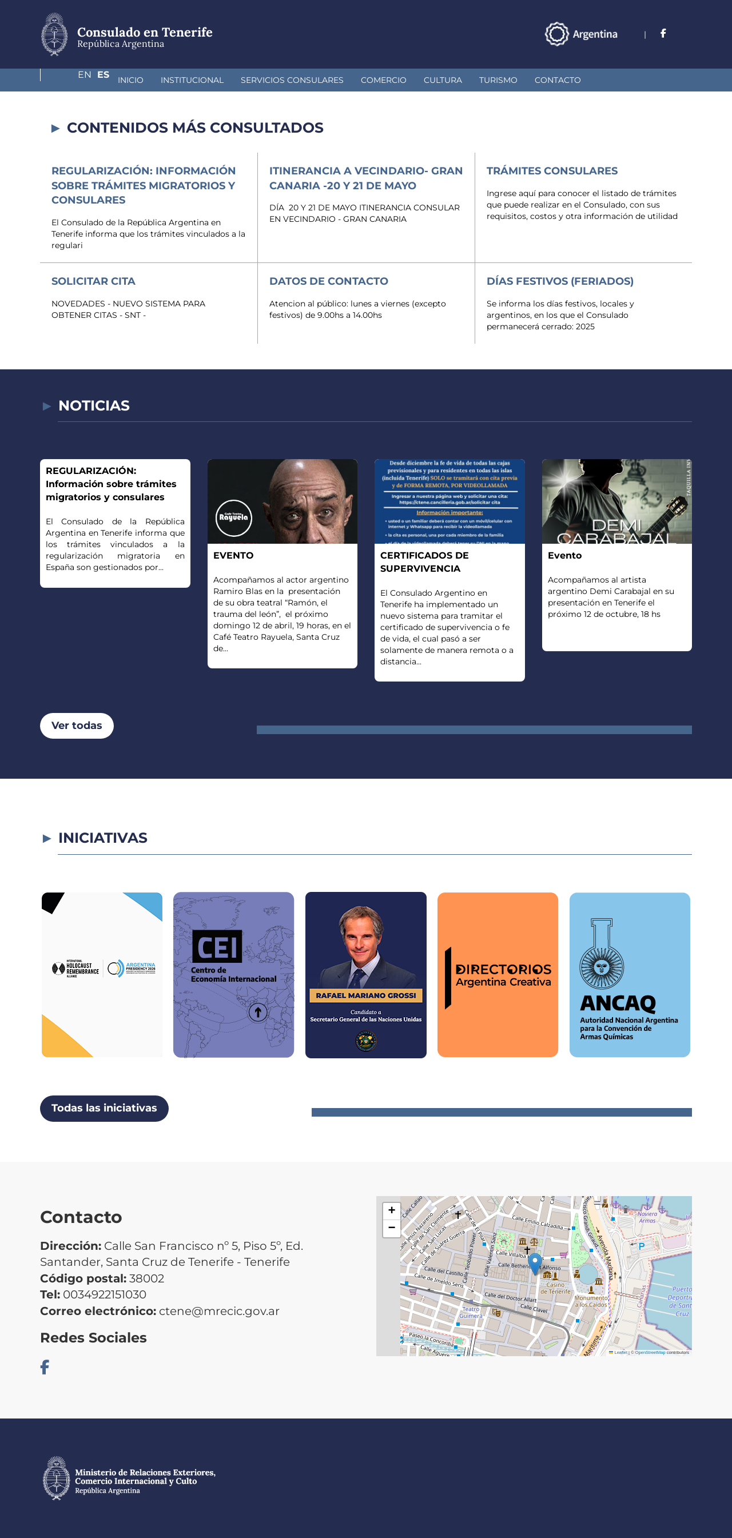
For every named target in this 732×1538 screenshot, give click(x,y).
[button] (535, 1264)
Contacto (497, 80)
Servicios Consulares (231, 80)
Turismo (438, 80)
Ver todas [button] (76, 725)
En (663, 33)
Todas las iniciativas (104, 1108)
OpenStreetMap (650, 1352)
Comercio (323, 80)
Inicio (70, 80)
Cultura (382, 80)
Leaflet (618, 1352)
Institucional (131, 80)
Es (686, 33)
